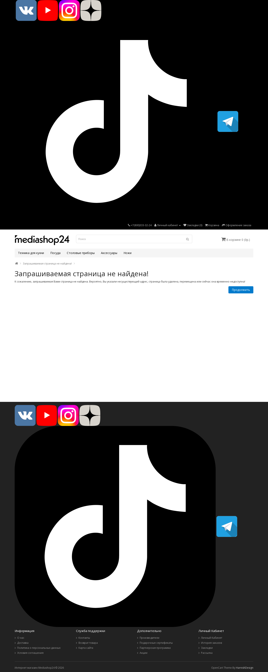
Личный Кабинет (211, 638)
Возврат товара (88, 643)
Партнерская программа (155, 648)
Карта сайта (86, 648)
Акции (143, 653)
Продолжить (241, 290)
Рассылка (207, 653)
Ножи (127, 253)
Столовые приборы (81, 253)
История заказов (211, 643)
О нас (20, 638)
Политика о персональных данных (39, 648)
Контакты (84, 638)
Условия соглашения (30, 653)
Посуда (55, 253)
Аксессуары (109, 253)
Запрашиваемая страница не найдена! (47, 263)
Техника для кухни (31, 253)
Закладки (207, 648)
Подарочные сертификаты (156, 643)
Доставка (22, 643)
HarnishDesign (244, 667)
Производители (149, 638)
